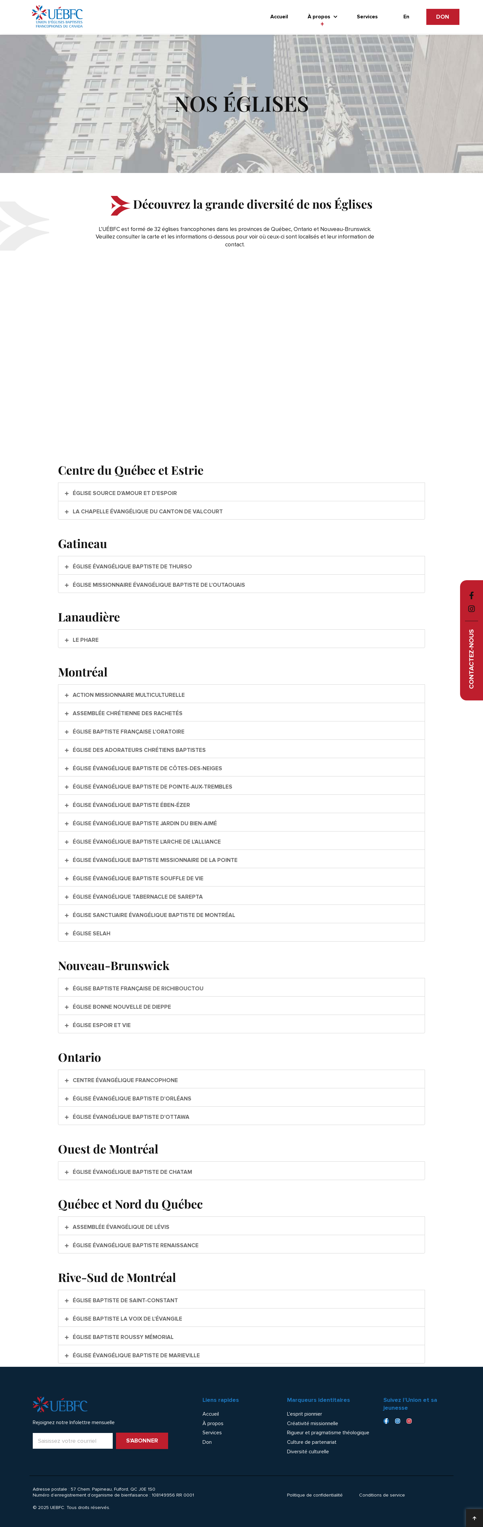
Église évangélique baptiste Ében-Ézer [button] (130, 805)
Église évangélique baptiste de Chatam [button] (131, 1172)
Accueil (279, 16)
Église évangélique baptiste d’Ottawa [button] (130, 1117)
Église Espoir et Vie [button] (101, 1025)
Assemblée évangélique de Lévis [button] (120, 1227)
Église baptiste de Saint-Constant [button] (124, 1300)
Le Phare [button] (85, 640)
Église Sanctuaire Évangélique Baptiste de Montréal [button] (153, 915)
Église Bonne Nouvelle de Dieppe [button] (121, 1006)
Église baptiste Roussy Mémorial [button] (122, 1337)
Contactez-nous (471, 659)
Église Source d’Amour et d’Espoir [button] (124, 493)
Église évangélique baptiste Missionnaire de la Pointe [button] (154, 860)
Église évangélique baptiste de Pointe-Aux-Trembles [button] (151, 786)
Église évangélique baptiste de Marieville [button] (135, 1355)
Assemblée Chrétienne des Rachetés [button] (127, 713)
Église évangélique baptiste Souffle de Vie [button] (137, 878)
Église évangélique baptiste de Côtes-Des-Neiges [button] (146, 768)
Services (367, 16)
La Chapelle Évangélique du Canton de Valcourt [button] (147, 511)
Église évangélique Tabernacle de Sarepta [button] (137, 896)
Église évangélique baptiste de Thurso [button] (131, 566)
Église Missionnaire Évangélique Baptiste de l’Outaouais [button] (158, 585)
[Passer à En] (406, 16)
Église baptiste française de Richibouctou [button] (137, 988)
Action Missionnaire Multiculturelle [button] (128, 695)
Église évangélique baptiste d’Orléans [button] (131, 1098)
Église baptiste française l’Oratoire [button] (127, 731)
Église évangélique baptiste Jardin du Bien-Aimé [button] (144, 823)
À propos (322, 16)
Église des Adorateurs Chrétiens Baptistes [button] (138, 750)
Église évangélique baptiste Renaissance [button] (135, 1245)
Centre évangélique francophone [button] (124, 1080)
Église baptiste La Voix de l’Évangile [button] (126, 1318)
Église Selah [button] (90, 933)
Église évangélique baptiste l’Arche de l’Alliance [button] (146, 841)
